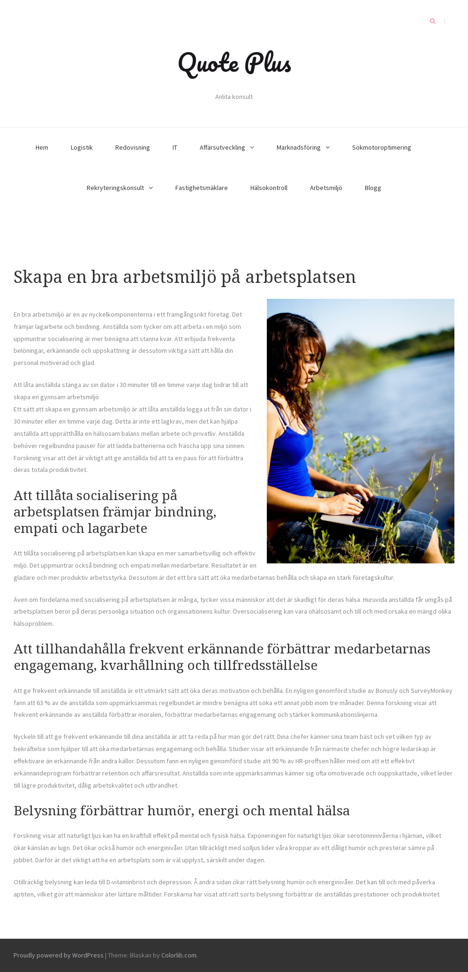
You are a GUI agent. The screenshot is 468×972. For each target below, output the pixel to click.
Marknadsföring (299, 147)
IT (175, 147)
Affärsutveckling (222, 147)
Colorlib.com (178, 955)
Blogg (373, 187)
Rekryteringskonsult (115, 187)
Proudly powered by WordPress (59, 955)
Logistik (82, 147)
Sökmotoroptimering (381, 147)
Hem (42, 147)
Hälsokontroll (268, 187)
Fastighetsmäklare (201, 187)
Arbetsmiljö (326, 187)
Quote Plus (234, 62)
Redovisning (132, 147)
